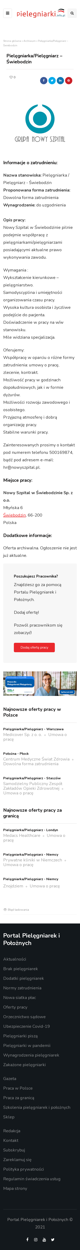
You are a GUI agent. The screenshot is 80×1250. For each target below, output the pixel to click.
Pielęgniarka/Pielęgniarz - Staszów (32, 778)
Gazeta (9, 1079)
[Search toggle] (72, 13)
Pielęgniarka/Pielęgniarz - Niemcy (30, 854)
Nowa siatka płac (19, 997)
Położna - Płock (16, 753)
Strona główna (12, 41)
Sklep (9, 1117)
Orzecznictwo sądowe (24, 1017)
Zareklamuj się (17, 1160)
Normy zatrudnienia (22, 988)
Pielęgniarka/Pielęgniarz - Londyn (30, 830)
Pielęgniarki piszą (20, 1036)
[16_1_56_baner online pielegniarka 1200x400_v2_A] (40, 683)
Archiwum (29, 41)
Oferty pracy (15, 1007)
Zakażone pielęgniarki (24, 1065)
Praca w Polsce (18, 1088)
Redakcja (11, 1131)
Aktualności (14, 959)
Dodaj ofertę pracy (34, 647)
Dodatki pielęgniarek (23, 978)
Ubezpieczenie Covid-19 (26, 1026)
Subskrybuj (14, 1150)
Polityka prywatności (23, 1169)
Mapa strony (15, 1188)
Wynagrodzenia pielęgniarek (31, 1055)
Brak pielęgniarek (20, 969)
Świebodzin (14, 515)
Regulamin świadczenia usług (32, 1179)
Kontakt (10, 1140)
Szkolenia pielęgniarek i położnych (36, 1107)
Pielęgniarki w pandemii (27, 1045)
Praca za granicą (18, 1098)
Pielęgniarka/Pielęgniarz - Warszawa (33, 729)
